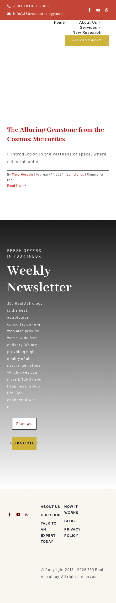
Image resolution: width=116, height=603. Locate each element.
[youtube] (98, 10)
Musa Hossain (22, 174)
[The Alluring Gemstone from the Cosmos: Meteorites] (58, 89)
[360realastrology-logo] (22, 26)
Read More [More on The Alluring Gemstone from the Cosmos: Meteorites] (15, 186)
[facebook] (90, 10)
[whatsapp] (107, 10)
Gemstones (75, 174)
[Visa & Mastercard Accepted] (98, 505)
